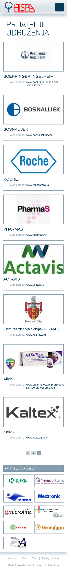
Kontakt (39, 565)
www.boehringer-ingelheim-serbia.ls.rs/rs (42, 83)
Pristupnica (53, 565)
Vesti (34, 558)
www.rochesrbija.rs (37, 184)
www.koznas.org (36, 334)
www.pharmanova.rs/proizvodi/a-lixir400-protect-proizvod (45, 386)
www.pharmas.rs (36, 234)
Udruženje (12, 558)
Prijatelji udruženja (50, 558)
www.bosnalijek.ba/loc (39, 134)
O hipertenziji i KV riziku (19, 565)
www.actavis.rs (35, 284)
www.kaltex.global (37, 437)
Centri (24, 558)
